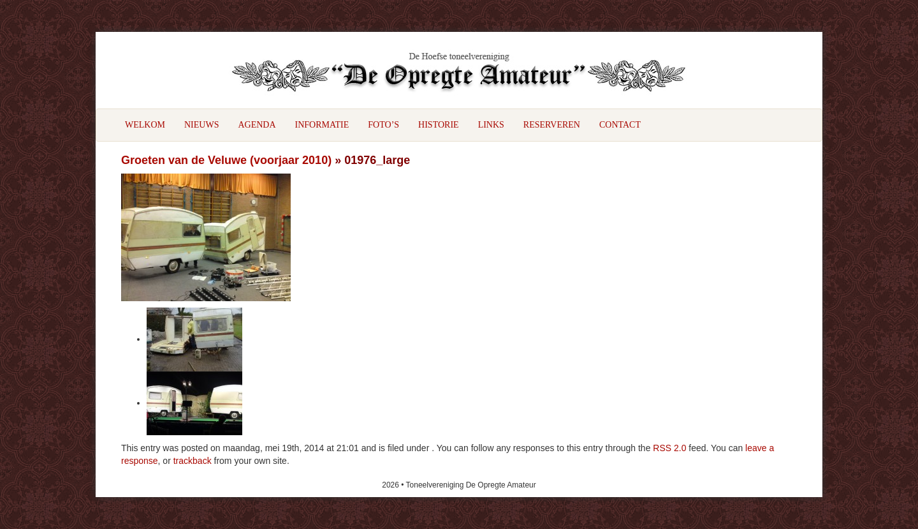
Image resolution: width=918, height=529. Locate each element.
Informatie (322, 125)
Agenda (256, 125)
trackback (192, 461)
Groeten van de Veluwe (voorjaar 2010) (226, 160)
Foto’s (383, 125)
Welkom (145, 125)
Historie (438, 125)
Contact (620, 125)
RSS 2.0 (669, 448)
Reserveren (551, 125)
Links (491, 125)
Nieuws (201, 125)
